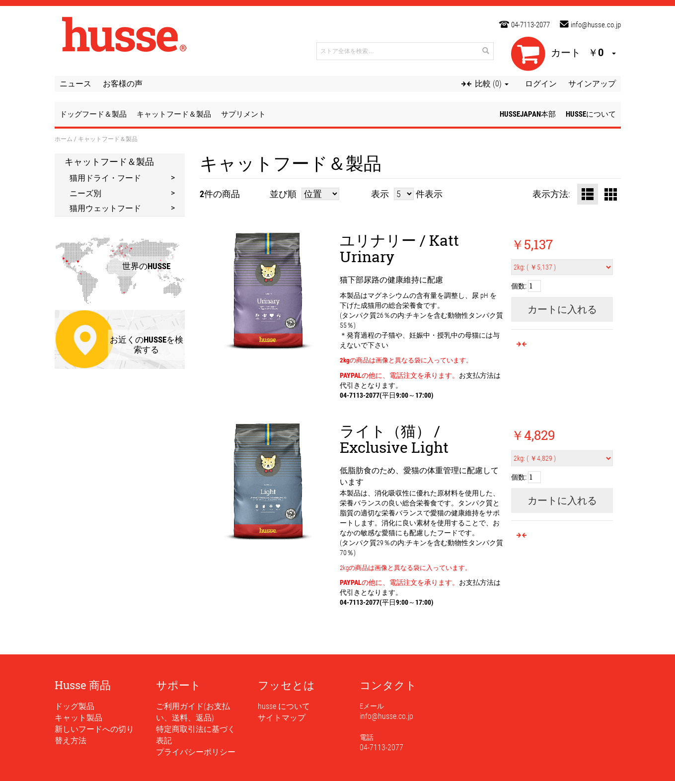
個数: (518, 285)
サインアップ (592, 83)
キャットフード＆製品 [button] (174, 114)
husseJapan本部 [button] (528, 114)
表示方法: (551, 194)
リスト (587, 194)
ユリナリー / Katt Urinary (399, 248)
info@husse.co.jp (596, 24)
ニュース (75, 83)
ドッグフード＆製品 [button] (93, 114)
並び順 (283, 194)
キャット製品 (78, 717)
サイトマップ (281, 717)
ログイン (541, 83)
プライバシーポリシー (195, 752)
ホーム (64, 138)
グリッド (610, 194)
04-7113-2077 (530, 24)
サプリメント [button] (243, 114)
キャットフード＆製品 (109, 161)
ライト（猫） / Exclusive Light (394, 439)
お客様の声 (123, 83)
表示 (380, 194)
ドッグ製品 (74, 706)
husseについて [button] (591, 114)
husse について (284, 706)
